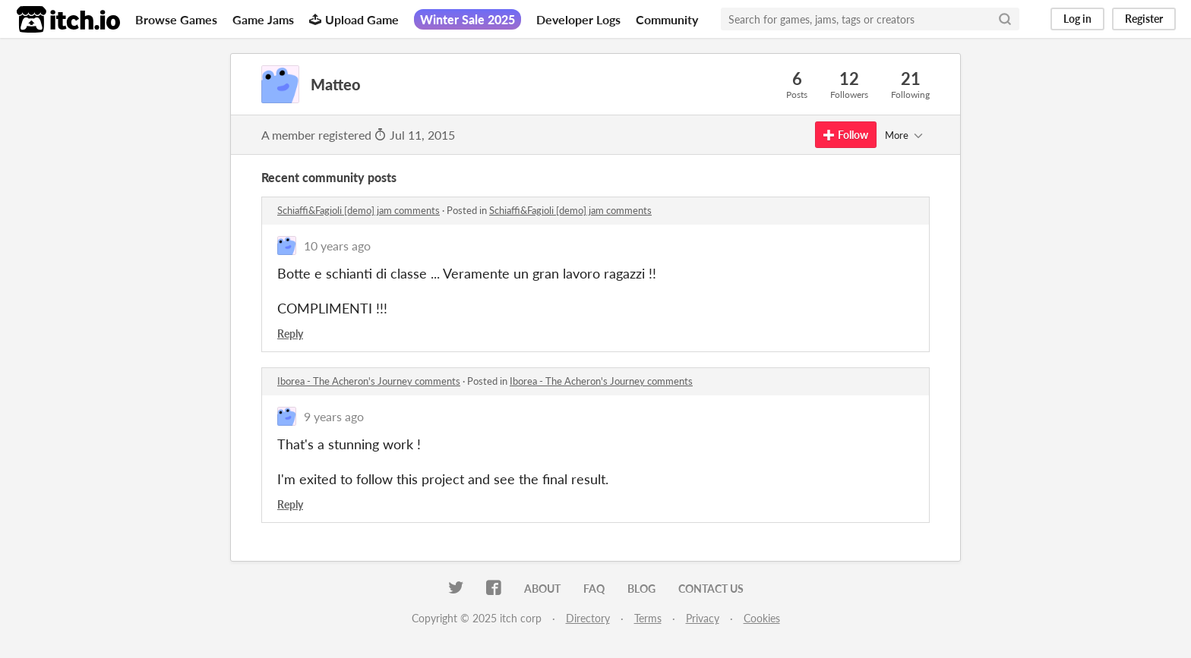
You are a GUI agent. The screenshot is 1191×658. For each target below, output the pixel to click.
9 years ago (334, 416)
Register (1144, 18)
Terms (648, 618)
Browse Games (176, 19)
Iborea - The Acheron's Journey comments (368, 381)
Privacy (702, 618)
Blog (641, 588)
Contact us (711, 588)
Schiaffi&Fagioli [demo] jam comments (358, 210)
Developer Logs (578, 19)
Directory (588, 618)
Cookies (762, 618)
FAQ (594, 588)
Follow (845, 134)
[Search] (1004, 19)
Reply (290, 333)
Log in (1077, 18)
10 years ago (337, 245)
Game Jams (263, 19)
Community (667, 19)
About (542, 588)
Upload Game (354, 19)
